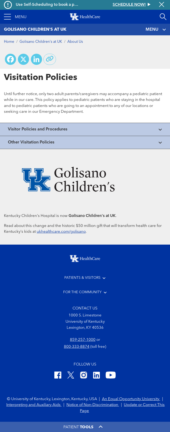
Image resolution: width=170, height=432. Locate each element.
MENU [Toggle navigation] (156, 29)
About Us (75, 42)
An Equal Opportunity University (131, 399)
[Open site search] (163, 17)
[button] (15, 17)
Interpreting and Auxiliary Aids (34, 405)
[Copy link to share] (49, 59)
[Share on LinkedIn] (36, 59)
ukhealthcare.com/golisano (61, 232)
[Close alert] (161, 5)
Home (9, 42)
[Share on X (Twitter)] (23, 59)
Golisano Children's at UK (41, 42)
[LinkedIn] (96, 376)
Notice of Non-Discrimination (92, 405)
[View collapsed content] (85, 129)
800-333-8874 (76, 347)
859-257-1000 (82, 340)
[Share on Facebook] (10, 59)
